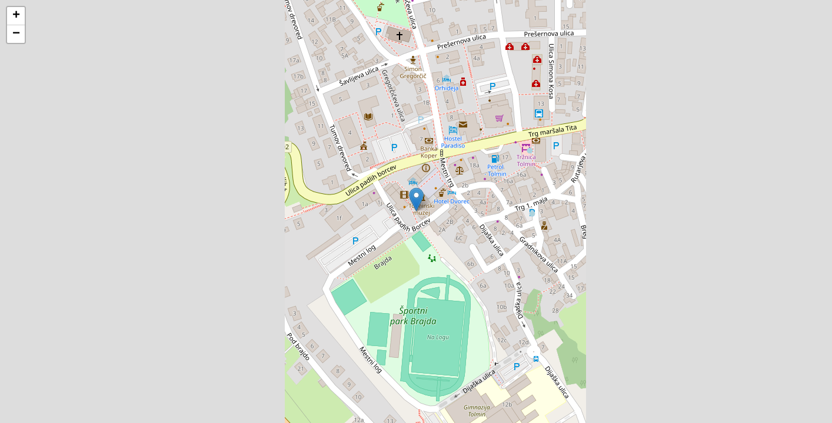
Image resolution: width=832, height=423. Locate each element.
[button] (416, 199)
